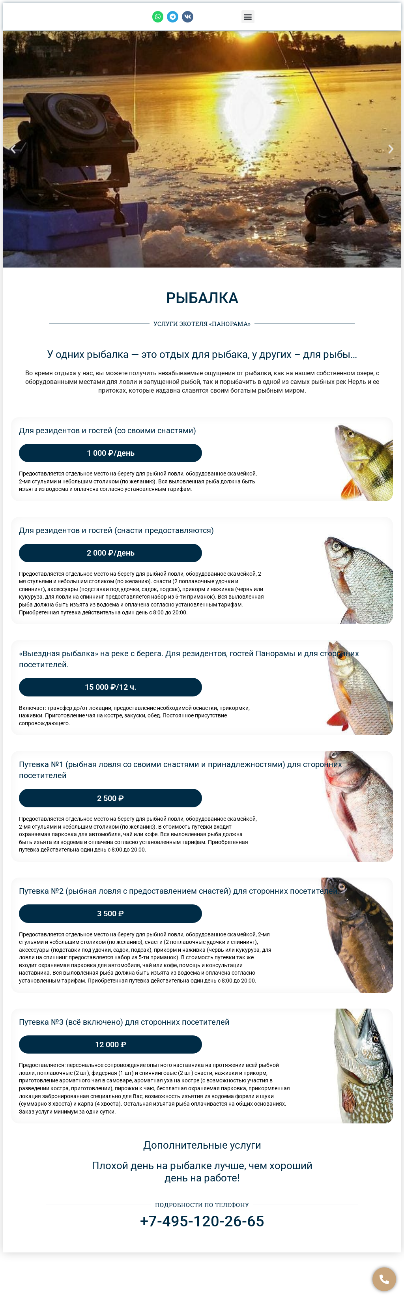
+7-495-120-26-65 (202, 1221)
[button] (247, 16)
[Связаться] (384, 1279)
